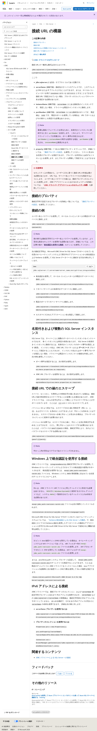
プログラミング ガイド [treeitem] (16, 105)
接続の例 (36, 45)
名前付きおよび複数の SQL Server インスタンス (49, 48)
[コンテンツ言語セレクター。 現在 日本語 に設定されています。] (6, 721)
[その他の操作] (93, 24)
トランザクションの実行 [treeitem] (16, 120)
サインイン (90, 3)
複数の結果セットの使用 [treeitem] (18, 192)
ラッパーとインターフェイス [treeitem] (19, 261)
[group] (63, 270)
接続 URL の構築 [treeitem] (17, 157)
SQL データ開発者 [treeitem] (10, 56)
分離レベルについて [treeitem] (16, 257)
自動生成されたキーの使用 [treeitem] (19, 245)
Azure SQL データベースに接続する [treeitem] (19, 149)
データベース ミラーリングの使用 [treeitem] (19, 249)
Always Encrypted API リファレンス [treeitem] (19, 235)
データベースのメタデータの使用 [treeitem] (19, 229)
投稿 (37, 726)
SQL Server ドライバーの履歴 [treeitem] (14, 53)
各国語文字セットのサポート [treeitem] (19, 223)
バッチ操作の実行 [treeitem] (16, 275)
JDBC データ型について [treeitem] (16, 111)
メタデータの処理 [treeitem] (14, 124)
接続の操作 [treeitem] (15, 145)
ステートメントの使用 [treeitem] (15, 114)
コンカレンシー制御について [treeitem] (19, 214)
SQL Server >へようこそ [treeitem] (12, 41)
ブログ (29, 726)
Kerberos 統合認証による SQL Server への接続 (67, 520)
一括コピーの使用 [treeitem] (16, 266)
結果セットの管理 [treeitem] (14, 117)
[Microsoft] (4, 3)
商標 (12, 729)
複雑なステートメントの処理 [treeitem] (19, 188)
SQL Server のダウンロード (83, 9)
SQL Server (49, 24)
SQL (40, 24)
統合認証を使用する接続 (53, 245)
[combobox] (15, 27)
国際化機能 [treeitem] (13, 219)
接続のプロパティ (39, 42)
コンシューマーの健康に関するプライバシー (70, 726)
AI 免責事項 (6, 726)
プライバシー (46, 726)
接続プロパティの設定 (53, 152)
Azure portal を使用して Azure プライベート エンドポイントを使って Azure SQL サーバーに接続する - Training (63, 696)
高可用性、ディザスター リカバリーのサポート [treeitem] (19, 241)
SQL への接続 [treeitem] (12, 108)
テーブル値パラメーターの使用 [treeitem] (19, 182)
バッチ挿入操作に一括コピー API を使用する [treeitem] (19, 270)
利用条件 (5, 729)
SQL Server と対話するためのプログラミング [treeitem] (16, 36)
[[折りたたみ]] (26, 22)
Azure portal (67, 9)
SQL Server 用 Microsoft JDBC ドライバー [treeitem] (17, 69)
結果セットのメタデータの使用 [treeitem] (19, 202)
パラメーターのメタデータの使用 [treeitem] (19, 196)
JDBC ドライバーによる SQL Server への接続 (53, 657)
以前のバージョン (18, 726)
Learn (34, 24)
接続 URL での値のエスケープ (43, 51)
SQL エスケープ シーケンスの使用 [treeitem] (19, 279)
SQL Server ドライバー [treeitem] (12, 44)
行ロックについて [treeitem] (16, 210)
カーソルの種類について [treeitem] (18, 254)
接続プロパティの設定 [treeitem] (19, 142)
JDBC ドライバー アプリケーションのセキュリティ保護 (66, 185)
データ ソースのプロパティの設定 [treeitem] (20, 137)
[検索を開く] (84, 3)
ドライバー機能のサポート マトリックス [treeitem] (16, 48)
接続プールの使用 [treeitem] (17, 160)
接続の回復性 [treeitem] (16, 154)
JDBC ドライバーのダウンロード (46, 60)
